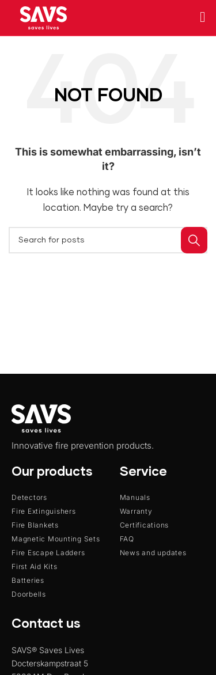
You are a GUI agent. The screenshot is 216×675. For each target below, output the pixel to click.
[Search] (108, 240)
